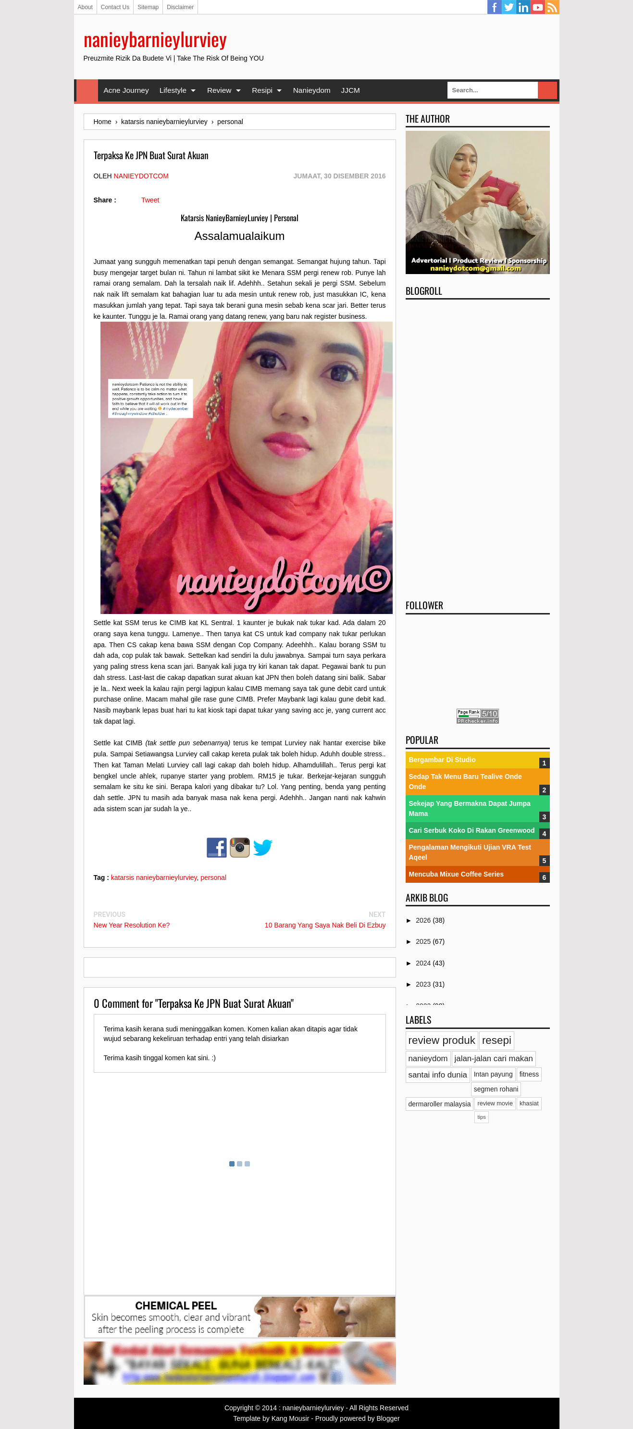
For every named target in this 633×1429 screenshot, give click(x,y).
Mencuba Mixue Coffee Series (456, 874)
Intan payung (493, 1074)
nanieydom (428, 1058)
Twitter (509, 7)
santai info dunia (438, 1074)
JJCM (350, 90)
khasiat (529, 1103)
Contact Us (115, 7)
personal (213, 877)
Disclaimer (180, 7)
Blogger (387, 1418)
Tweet (150, 200)
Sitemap (148, 7)
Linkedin (523, 7)
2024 (424, 963)
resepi (496, 1040)
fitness (529, 1074)
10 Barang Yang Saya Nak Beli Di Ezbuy (325, 925)
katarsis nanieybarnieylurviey (154, 877)
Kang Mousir (291, 1418)
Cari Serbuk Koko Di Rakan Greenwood (472, 830)
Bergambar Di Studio (442, 760)
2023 (424, 984)
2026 (424, 920)
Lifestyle (173, 90)
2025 (424, 941)
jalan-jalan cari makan (494, 1058)
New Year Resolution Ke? (132, 925)
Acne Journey (126, 90)
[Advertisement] (478, 446)
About (85, 7)
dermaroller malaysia (440, 1104)
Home (87, 90)
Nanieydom (312, 90)
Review (219, 90)
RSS (552, 7)
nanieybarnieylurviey (155, 38)
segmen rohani (496, 1089)
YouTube (538, 7)
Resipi (262, 90)
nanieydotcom (141, 176)
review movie (494, 1103)
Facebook (494, 7)
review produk (442, 1040)
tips (481, 1117)
